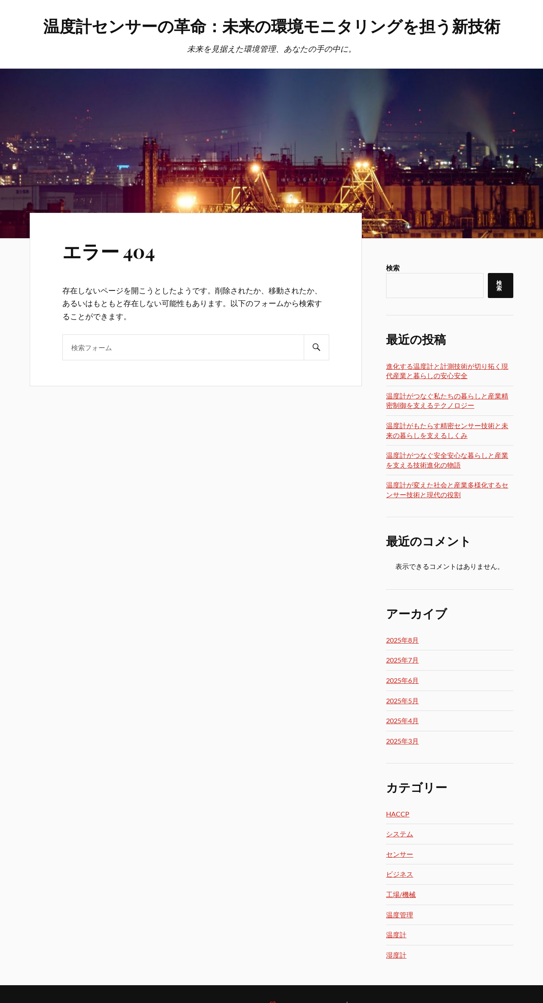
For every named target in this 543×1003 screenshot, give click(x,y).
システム (399, 834)
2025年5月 (402, 701)
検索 (393, 268)
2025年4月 (402, 720)
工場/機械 (401, 894)
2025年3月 (402, 741)
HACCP (397, 814)
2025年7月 (402, 660)
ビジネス (399, 874)
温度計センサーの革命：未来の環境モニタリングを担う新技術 (271, 25)
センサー (399, 854)
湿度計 (396, 955)
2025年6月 (402, 680)
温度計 (396, 935)
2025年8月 (402, 640)
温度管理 (399, 915)
